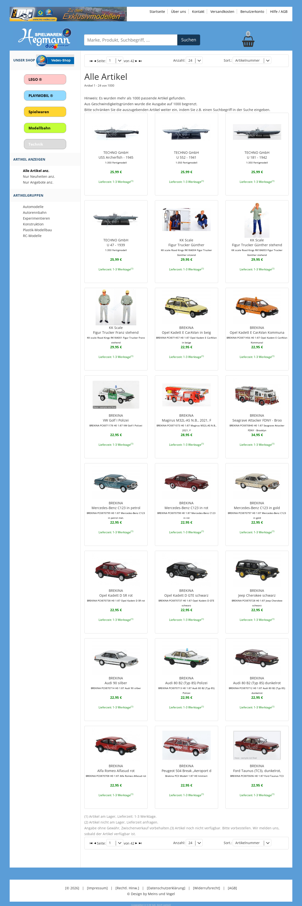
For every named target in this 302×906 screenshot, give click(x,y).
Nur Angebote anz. (38, 182)
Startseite (157, 11)
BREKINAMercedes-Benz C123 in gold (257, 509)
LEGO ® (35, 79)
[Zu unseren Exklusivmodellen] (68, 13)
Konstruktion (33, 224)
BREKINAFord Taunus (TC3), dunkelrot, (257, 770)
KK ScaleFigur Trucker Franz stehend (116, 334)
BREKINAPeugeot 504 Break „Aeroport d (186, 770)
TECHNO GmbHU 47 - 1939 (115, 244)
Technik (36, 144)
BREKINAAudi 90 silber (116, 682)
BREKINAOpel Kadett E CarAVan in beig (186, 334)
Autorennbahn (35, 212)
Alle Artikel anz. (36, 170)
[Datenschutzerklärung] (166, 886)
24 (190, 60)
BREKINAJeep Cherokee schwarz (257, 594)
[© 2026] (72, 886)
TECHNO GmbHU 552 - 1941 (186, 157)
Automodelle (33, 206)
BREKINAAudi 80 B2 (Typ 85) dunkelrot (257, 684)
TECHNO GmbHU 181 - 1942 (256, 157)
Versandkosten (222, 11)
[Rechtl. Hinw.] (127, 886)
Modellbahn (39, 128)
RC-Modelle (32, 235)
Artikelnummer (247, 60)
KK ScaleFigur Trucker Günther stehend (256, 246)
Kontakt (198, 11)
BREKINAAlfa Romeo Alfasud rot (116, 770)
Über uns (178, 11)
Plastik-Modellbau (37, 230)
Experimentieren (36, 218)
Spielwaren (39, 111)
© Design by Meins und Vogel (151, 892)
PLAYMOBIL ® (41, 95)
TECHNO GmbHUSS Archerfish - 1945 (116, 157)
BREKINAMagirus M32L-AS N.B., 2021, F (186, 421)
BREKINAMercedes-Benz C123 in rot (186, 509)
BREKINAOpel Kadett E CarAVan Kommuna (257, 334)
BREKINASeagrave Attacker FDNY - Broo (257, 421)
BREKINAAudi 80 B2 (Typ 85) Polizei (186, 684)
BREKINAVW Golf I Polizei (115, 419)
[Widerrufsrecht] (206, 886)
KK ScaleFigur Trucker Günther (186, 246)
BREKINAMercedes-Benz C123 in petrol (116, 509)
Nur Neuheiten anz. (39, 176)
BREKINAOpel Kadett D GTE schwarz (186, 596)
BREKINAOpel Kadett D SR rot (116, 594)
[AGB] (232, 886)
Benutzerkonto (252, 11)
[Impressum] (97, 886)
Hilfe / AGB (279, 11)
